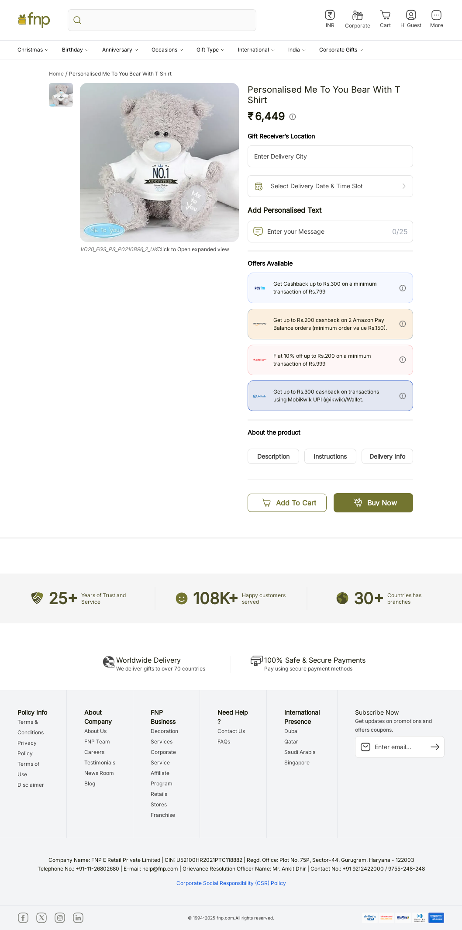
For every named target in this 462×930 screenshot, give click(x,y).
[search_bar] (162, 20)
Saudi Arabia (300, 752)
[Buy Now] (373, 502)
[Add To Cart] (287, 503)
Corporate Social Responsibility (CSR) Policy (231, 883)
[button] (33, 50)
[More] (436, 19)
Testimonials (99, 762)
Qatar (291, 741)
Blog (89, 783)
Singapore (297, 762)
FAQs (223, 741)
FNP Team (97, 741)
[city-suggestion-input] (330, 156)
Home (59, 74)
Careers (94, 752)
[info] (292, 116)
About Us (95, 731)
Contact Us (231, 731)
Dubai (291, 731)
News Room (99, 773)
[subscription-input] (400, 747)
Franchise (163, 815)
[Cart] (385, 19)
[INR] (330, 19)
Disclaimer (30, 784)
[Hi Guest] (410, 19)
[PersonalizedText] (330, 231)
